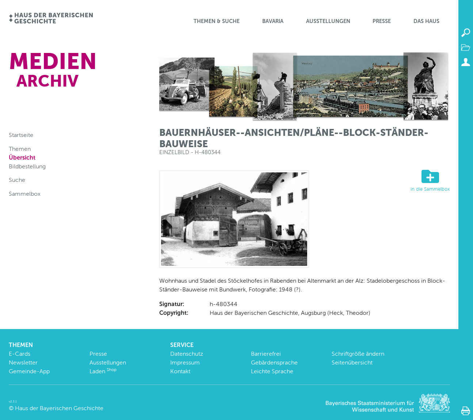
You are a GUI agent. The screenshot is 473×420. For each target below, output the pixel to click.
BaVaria (272, 21)
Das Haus (426, 21)
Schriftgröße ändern (358, 354)
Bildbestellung (27, 166)
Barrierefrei (266, 354)
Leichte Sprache (272, 371)
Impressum (185, 362)
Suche (17, 180)
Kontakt (180, 371)
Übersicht (22, 157)
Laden (103, 371)
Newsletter (23, 362)
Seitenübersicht (352, 362)
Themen (20, 149)
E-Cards (19, 354)
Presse (382, 21)
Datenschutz (186, 354)
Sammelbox (25, 194)
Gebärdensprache (274, 362)
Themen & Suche (217, 21)
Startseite (21, 135)
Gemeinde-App (29, 371)
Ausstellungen (328, 21)
